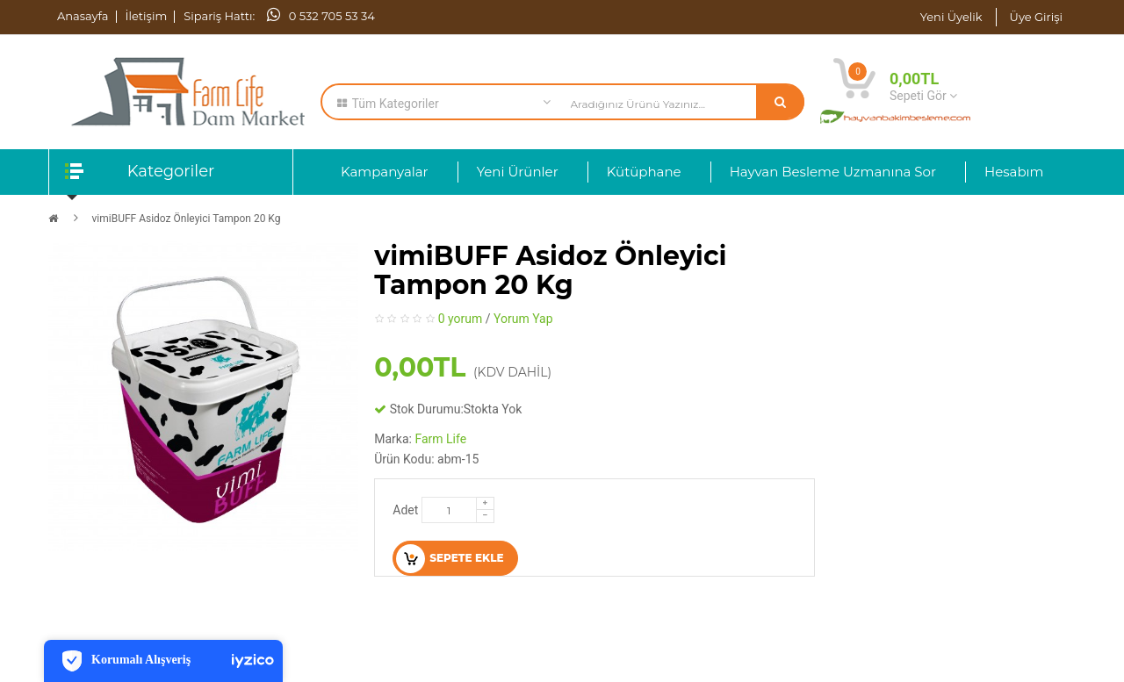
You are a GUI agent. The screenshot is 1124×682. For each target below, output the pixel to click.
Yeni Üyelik (951, 17)
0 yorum (460, 319)
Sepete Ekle (449, 558)
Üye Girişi (1036, 17)
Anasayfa (83, 16)
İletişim (147, 16)
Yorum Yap (523, 319)
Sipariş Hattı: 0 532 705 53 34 (279, 16)
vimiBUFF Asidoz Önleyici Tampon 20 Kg (185, 218)
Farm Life (440, 439)
